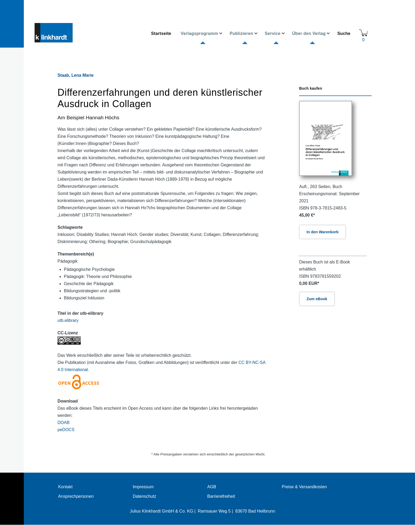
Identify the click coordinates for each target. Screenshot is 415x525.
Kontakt (65, 487)
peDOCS (65, 429)
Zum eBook (316, 299)
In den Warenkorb (322, 232)
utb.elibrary (67, 320)
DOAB (63, 422)
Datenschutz (144, 496)
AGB (211, 487)
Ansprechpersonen (76, 496)
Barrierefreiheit (221, 496)
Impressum (143, 487)
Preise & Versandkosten (304, 487)
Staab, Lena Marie (75, 75)
